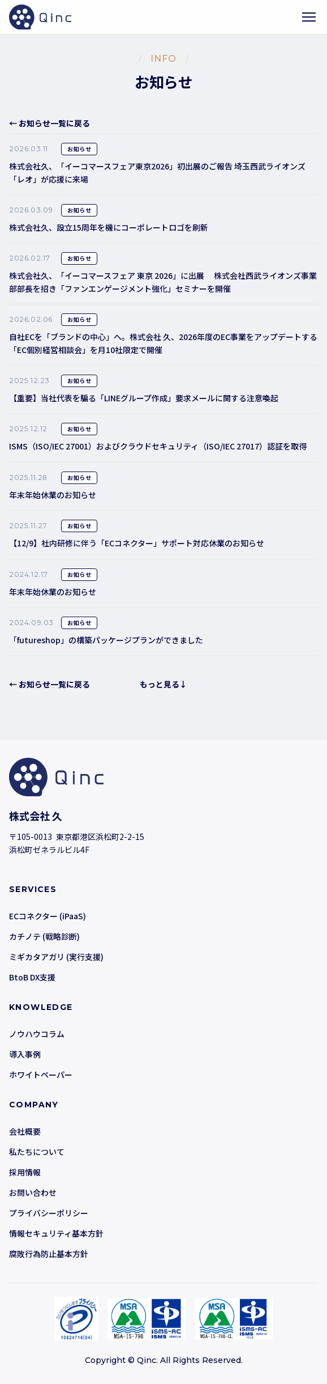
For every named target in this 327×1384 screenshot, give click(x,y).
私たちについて (36, 1151)
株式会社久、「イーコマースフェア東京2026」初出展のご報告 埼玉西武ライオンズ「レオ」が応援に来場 (157, 172)
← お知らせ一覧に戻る (49, 123)
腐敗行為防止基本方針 (48, 1253)
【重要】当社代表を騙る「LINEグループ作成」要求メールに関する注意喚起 (143, 398)
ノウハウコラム (36, 1033)
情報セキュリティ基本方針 (56, 1233)
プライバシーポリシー (48, 1213)
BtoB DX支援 (32, 977)
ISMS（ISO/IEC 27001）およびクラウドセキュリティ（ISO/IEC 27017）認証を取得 (158, 446)
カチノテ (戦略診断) (44, 936)
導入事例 (25, 1054)
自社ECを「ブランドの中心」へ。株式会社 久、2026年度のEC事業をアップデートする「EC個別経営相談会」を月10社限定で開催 (163, 343)
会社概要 (25, 1131)
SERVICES (33, 889)
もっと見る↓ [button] (163, 684)
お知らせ (79, 149)
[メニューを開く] (309, 17)
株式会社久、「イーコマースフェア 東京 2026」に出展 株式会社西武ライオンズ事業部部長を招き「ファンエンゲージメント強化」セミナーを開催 (163, 282)
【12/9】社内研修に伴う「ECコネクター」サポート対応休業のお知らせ (136, 543)
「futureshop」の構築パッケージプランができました (106, 640)
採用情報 (25, 1172)
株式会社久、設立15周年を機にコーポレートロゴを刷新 (108, 227)
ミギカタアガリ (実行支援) (56, 956)
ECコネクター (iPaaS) (47, 916)
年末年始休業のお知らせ (52, 494)
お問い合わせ (33, 1192)
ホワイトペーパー (40, 1074)
